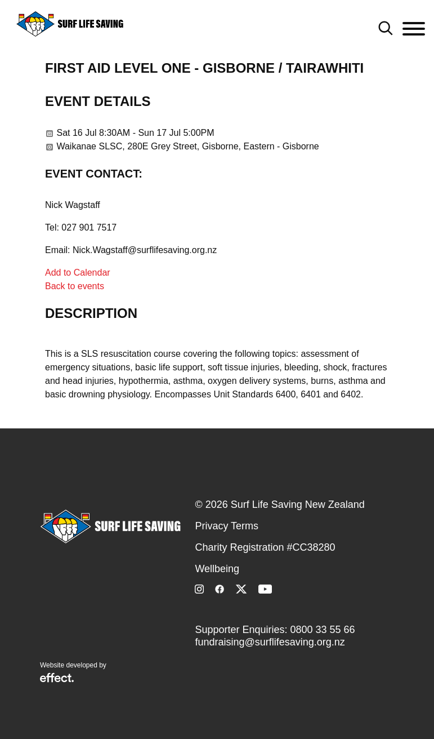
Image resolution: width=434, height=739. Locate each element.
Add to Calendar (77, 272)
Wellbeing (217, 568)
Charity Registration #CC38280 (265, 547)
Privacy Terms (226, 526)
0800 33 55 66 (322, 629)
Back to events (74, 286)
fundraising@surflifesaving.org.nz (269, 642)
